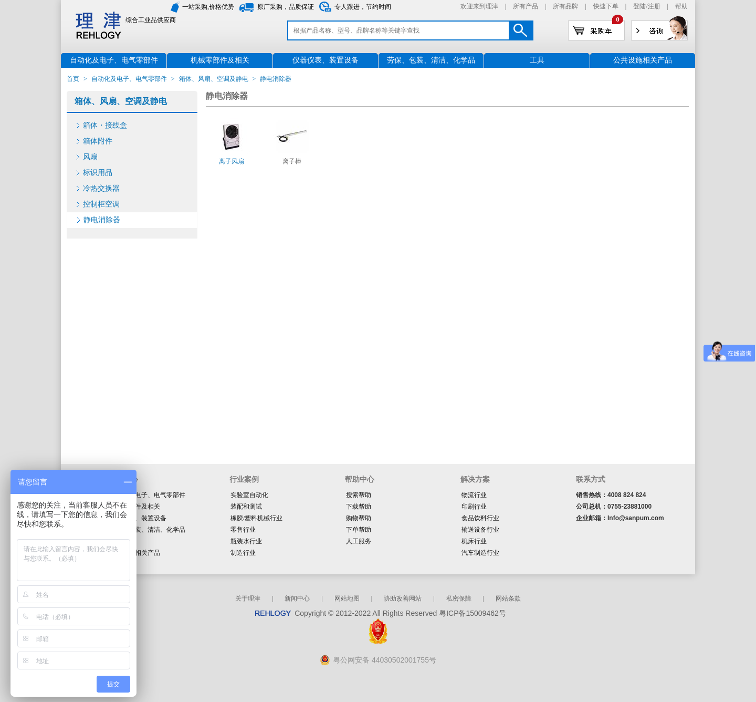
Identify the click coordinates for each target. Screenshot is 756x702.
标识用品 (97, 173)
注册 (654, 6)
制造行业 (243, 552)
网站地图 (347, 598)
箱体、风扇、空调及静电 (213, 78)
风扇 (90, 157)
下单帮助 (358, 529)
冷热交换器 (101, 188)
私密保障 (458, 598)
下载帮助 (358, 506)
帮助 (681, 6)
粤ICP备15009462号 (472, 613)
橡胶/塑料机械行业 (256, 518)
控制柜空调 (101, 204)
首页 (73, 78)
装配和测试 (246, 506)
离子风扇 (231, 161)
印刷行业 (474, 506)
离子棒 (291, 161)
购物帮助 (358, 518)
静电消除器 (101, 220)
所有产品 (525, 6)
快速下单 (605, 6)
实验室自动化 (249, 495)
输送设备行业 (480, 529)
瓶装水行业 (246, 541)
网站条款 (508, 598)
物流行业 (474, 495)
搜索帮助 (358, 495)
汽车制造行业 (480, 552)
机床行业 (474, 541)
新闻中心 (297, 598)
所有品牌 (565, 6)
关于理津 (247, 598)
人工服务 (358, 541)
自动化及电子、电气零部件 (129, 78)
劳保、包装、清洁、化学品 (147, 529)
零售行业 (243, 529)
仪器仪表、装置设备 (138, 518)
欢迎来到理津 (479, 6)
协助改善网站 (403, 598)
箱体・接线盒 (105, 125)
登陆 (639, 6)
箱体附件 (97, 141)
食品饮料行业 (480, 518)
